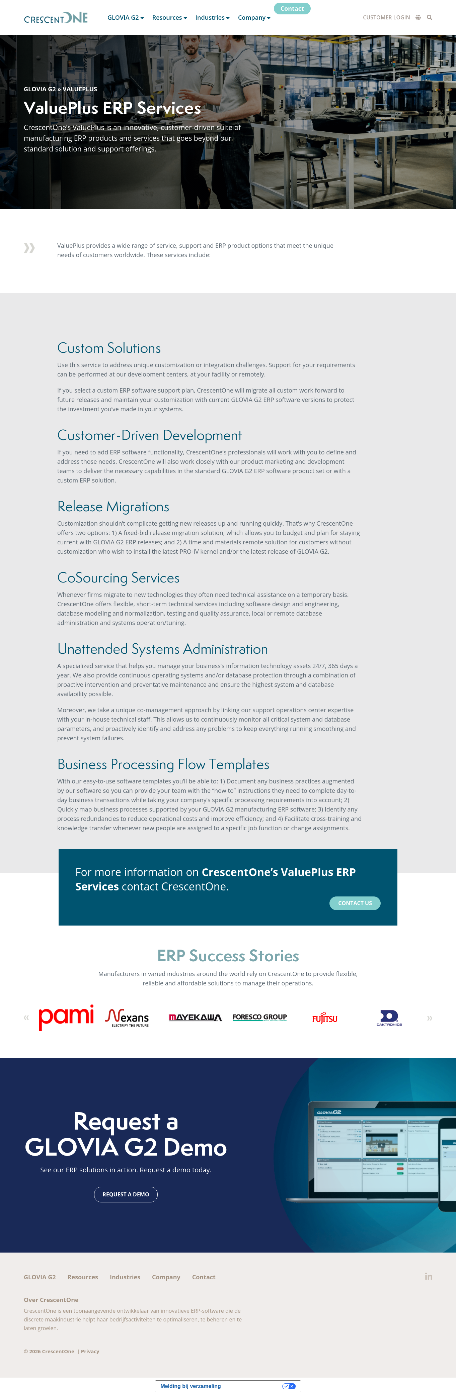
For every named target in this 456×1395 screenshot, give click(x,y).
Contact (204, 1277)
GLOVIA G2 (40, 89)
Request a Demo (125, 1194)
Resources (83, 1277)
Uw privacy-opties (255, 1386)
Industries (125, 1277)
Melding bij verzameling (190, 1386)
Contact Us (355, 903)
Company (166, 1277)
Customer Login (386, 17)
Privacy (90, 1351)
